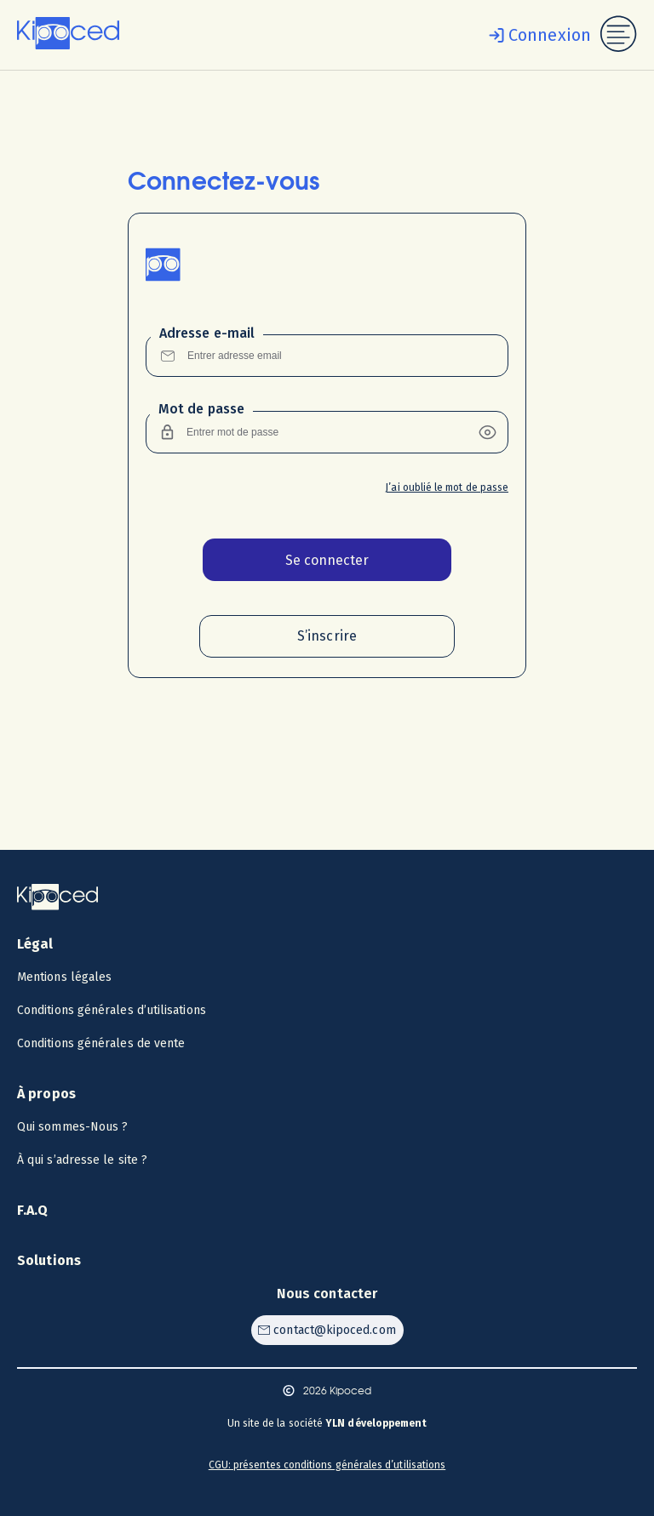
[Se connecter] (536, 35)
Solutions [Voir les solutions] (49, 1260)
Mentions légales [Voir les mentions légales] (64, 977)
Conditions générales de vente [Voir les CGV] (101, 1043)
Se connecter (327, 560)
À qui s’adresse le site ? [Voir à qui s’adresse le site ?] (82, 1160)
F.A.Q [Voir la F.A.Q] (33, 1210)
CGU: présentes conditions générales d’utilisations (327, 1465)
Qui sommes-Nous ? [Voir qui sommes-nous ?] (72, 1127)
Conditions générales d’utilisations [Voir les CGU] (111, 1010)
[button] (487, 432)
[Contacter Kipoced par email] (327, 1330)
